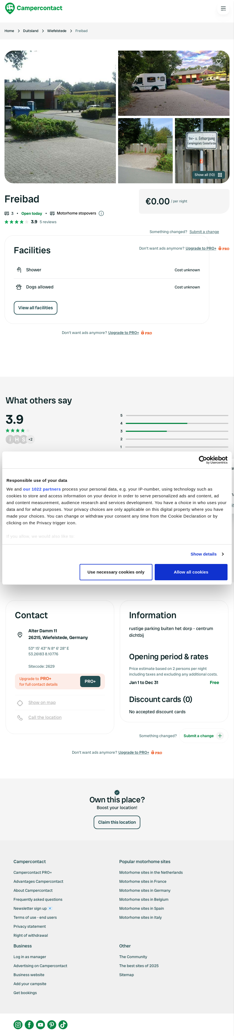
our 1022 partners (42, 489)
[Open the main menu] (223, 8)
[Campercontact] (33, 8)
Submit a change (204, 231)
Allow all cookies (191, 572)
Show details (204, 554)
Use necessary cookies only (116, 572)
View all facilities (35, 308)
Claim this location (117, 822)
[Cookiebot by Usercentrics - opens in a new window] (203, 460)
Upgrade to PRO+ (123, 332)
